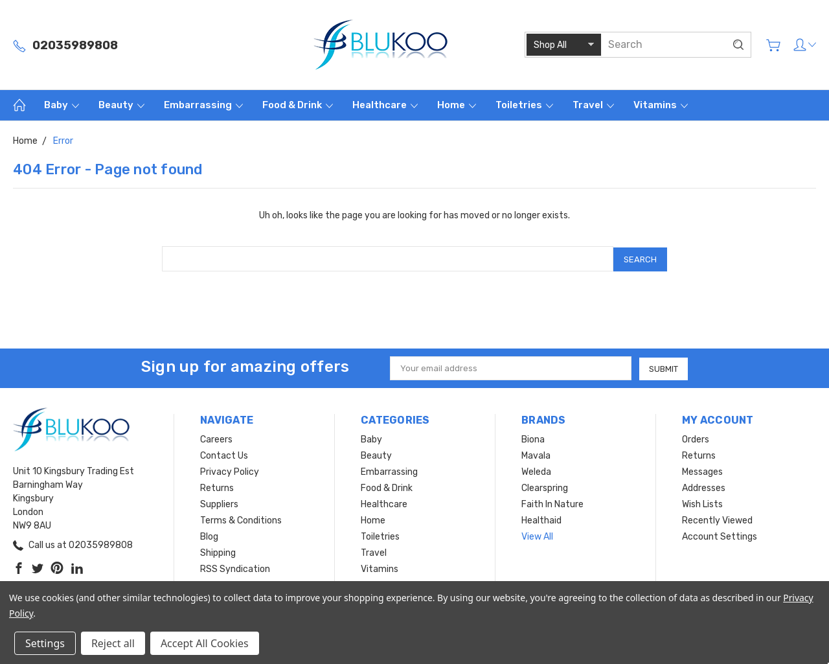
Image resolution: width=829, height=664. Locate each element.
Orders (695, 438)
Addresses (703, 486)
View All (537, 535)
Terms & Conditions (241, 519)
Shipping (218, 551)
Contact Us (224, 454)
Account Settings (719, 535)
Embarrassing (203, 105)
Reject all (113, 643)
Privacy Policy (229, 470)
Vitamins (660, 105)
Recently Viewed (717, 519)
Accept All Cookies (205, 643)
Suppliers (219, 503)
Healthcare (385, 105)
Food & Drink (297, 105)
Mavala (536, 454)
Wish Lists (702, 503)
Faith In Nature (552, 503)
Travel (593, 105)
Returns (217, 486)
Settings (45, 643)
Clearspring (544, 486)
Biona (533, 438)
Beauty (121, 105)
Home (456, 105)
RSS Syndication (235, 567)
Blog (209, 535)
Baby (61, 105)
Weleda (536, 470)
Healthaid (541, 519)
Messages (702, 470)
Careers (216, 438)
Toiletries (524, 105)
